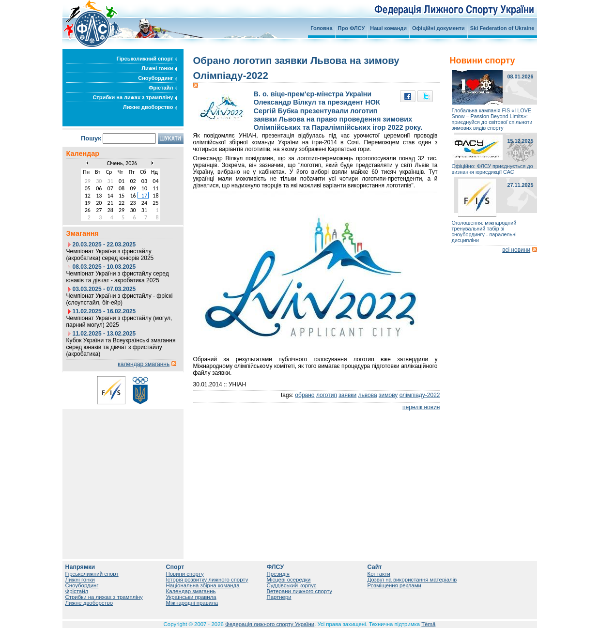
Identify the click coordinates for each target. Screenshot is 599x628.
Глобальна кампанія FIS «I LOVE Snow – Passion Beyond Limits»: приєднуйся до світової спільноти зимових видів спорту (492, 119)
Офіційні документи (438, 28)
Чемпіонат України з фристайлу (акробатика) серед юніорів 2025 (110, 254)
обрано (304, 395)
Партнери (279, 597)
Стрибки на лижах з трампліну (134, 97)
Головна (321, 28)
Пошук (91, 138)
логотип (326, 395)
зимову (388, 395)
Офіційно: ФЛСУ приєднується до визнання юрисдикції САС (492, 169)
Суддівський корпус (292, 585)
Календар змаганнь (191, 591)
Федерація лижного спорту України (269, 624)
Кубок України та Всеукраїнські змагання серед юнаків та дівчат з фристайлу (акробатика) (121, 347)
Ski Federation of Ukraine (502, 28)
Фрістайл (163, 88)
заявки (347, 395)
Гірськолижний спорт (147, 58)
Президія (278, 574)
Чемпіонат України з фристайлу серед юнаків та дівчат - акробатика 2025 (117, 277)
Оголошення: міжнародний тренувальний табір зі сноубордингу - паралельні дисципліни (484, 231)
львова (367, 395)
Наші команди (388, 28)
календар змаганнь (143, 364)
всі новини (516, 249)
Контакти (379, 574)
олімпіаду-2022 (419, 395)
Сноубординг (157, 78)
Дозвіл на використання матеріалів (412, 579)
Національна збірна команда (203, 585)
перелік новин (421, 407)
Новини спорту (185, 574)
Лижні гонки (159, 68)
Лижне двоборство (150, 107)
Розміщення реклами (394, 585)
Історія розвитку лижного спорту (207, 579)
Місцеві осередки (289, 579)
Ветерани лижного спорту (299, 591)
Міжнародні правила (192, 603)
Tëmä (428, 624)
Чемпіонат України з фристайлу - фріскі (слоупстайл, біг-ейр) (119, 299)
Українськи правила (191, 597)
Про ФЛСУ (351, 28)
